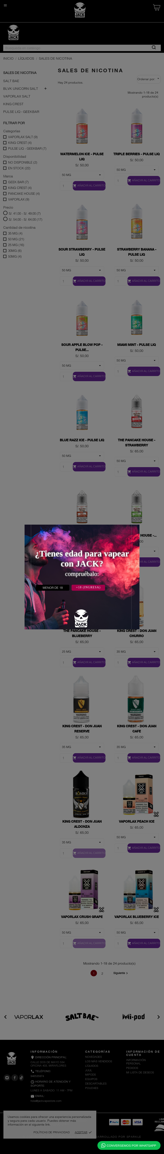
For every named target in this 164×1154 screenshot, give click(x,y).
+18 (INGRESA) (88, 587)
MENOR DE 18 (53, 588)
